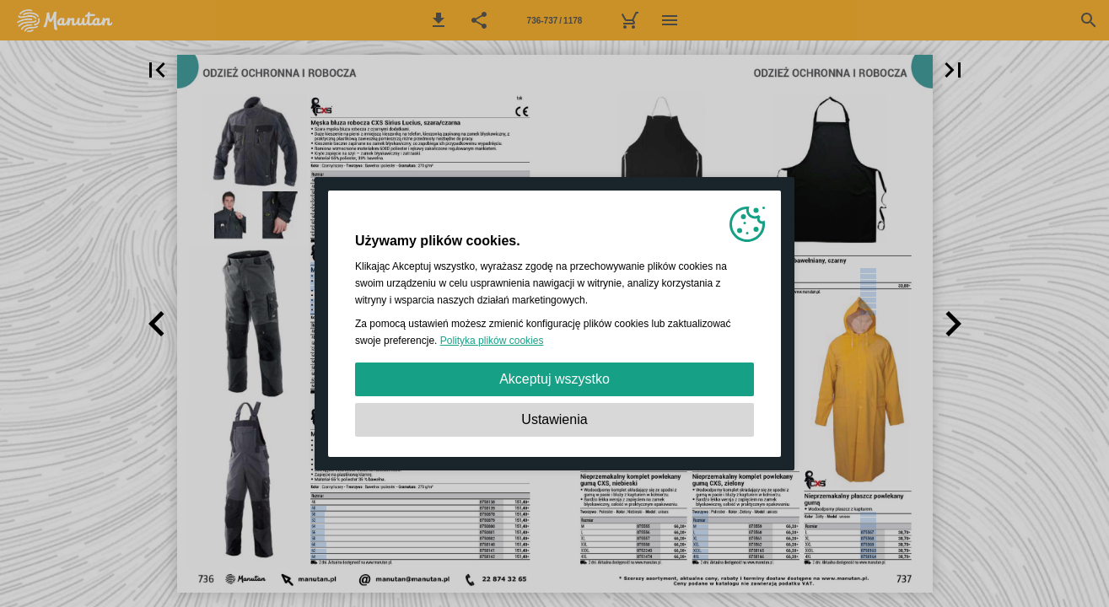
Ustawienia (554, 419)
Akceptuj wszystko (554, 379)
